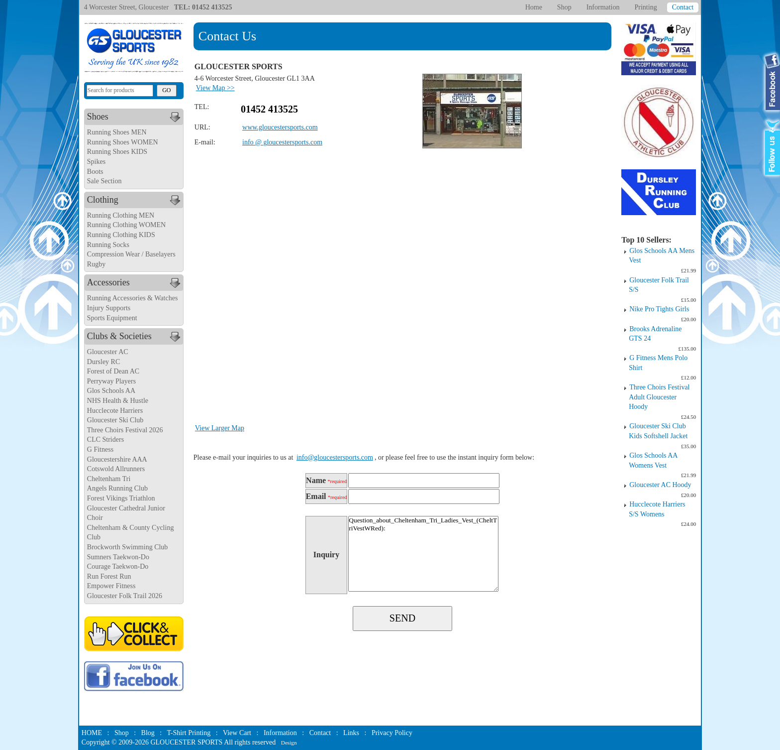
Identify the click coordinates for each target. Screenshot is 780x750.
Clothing (135, 200)
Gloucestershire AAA (117, 459)
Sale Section (104, 181)
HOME (92, 733)
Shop (564, 7)
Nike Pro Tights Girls (659, 309)
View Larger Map (219, 428)
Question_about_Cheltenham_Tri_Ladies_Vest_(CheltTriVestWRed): (423, 554)
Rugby (96, 264)
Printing (646, 7)
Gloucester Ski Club (115, 420)
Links (351, 733)
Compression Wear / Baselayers (131, 254)
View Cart (237, 733)
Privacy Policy (392, 733)
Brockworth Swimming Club (127, 547)
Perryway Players (111, 381)
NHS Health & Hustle (117, 400)
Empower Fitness (111, 586)
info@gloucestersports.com (334, 457)
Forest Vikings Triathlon (121, 498)
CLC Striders (105, 439)
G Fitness (100, 449)
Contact (683, 7)
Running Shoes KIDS (117, 151)
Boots (95, 171)
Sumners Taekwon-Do (118, 557)
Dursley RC (103, 362)
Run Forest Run (109, 576)
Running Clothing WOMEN (126, 225)
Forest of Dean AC (113, 371)
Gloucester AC (107, 352)
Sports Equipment (112, 318)
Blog (148, 733)
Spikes (96, 161)
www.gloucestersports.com (280, 127)
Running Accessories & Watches (132, 298)
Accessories (135, 283)
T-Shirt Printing (188, 733)
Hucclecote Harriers (115, 410)
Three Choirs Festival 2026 (125, 430)
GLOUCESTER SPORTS (186, 742)
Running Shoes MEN (117, 132)
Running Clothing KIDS (121, 235)
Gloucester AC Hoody (660, 485)
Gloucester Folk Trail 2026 (124, 596)
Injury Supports (109, 308)
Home (533, 7)
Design (289, 743)
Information (603, 7)
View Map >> (215, 88)
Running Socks (108, 245)
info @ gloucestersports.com (282, 142)
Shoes (135, 117)
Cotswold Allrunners (116, 469)
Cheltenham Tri (109, 479)
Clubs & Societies (135, 337)
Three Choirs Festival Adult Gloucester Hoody (659, 396)
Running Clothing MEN (120, 215)
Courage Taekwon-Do (118, 566)
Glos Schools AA (111, 390)
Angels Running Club (117, 488)
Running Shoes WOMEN (122, 142)
